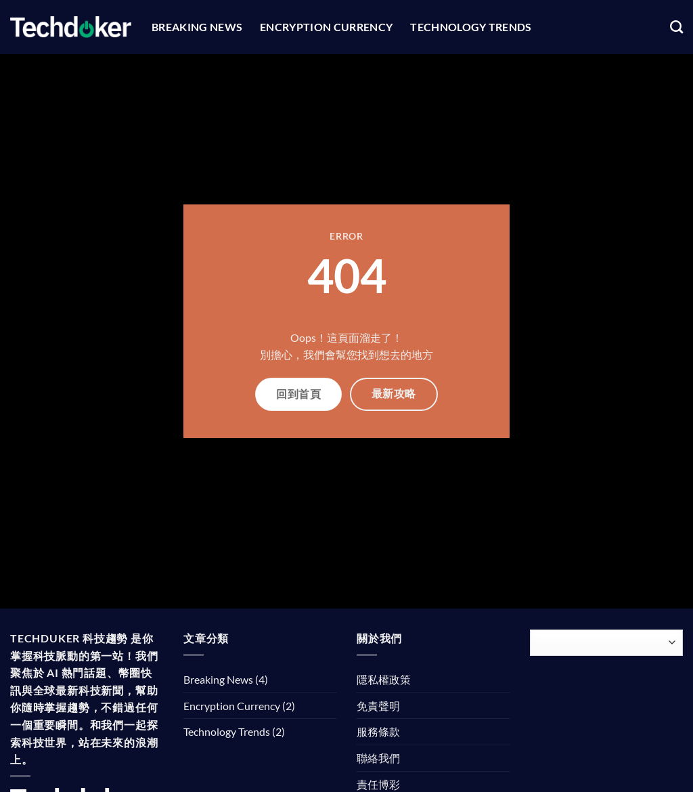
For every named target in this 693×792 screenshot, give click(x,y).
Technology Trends (470, 26)
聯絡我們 (378, 757)
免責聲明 (378, 705)
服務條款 (378, 731)
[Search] (676, 26)
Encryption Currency (326, 26)
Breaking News (197, 26)
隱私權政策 (384, 679)
